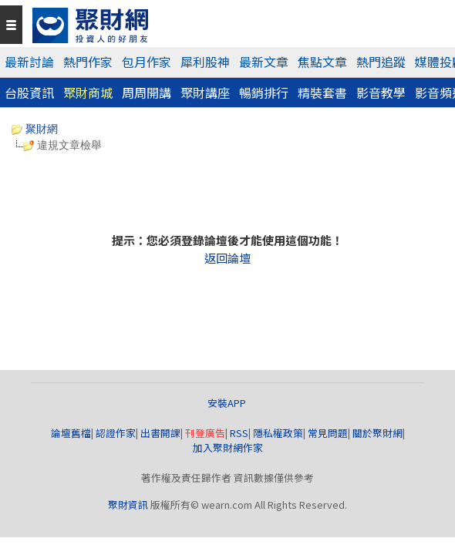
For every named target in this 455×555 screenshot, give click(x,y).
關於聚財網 (377, 433)
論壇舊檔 (71, 433)
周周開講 (146, 92)
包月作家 (146, 61)
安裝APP (227, 402)
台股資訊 (29, 92)
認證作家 (116, 433)
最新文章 (263, 61)
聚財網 (35, 129)
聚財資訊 (128, 504)
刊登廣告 (205, 433)
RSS (239, 433)
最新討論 (29, 61)
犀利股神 (205, 61)
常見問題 (328, 433)
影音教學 (381, 92)
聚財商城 (88, 92)
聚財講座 (205, 92)
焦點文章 (322, 61)
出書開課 (160, 433)
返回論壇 (227, 258)
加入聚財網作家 (228, 447)
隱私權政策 (278, 433)
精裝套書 (322, 92)
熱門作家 (88, 61)
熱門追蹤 (381, 61)
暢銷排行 (263, 92)
